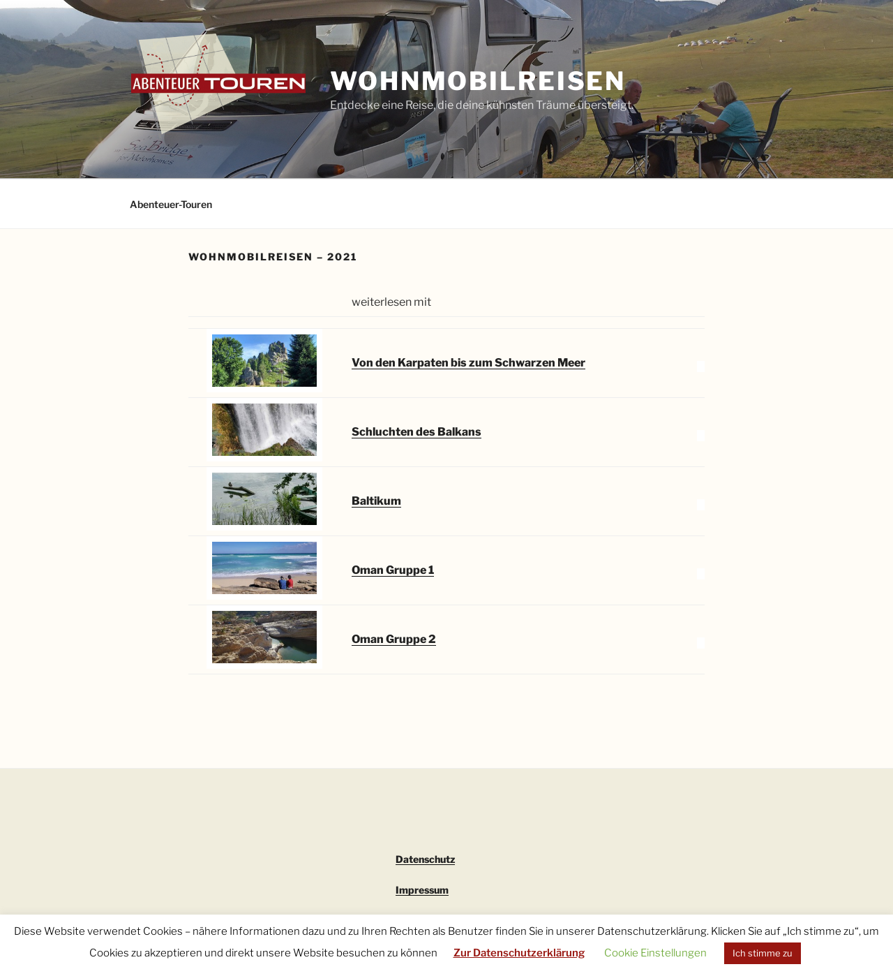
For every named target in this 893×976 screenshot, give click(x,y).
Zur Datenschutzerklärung (519, 953)
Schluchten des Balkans (416, 431)
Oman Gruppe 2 (394, 639)
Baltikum (376, 501)
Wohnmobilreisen (478, 81)
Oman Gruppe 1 (393, 570)
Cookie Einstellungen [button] (655, 953)
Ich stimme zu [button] (763, 953)
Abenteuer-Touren (171, 204)
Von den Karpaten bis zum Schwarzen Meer (468, 362)
